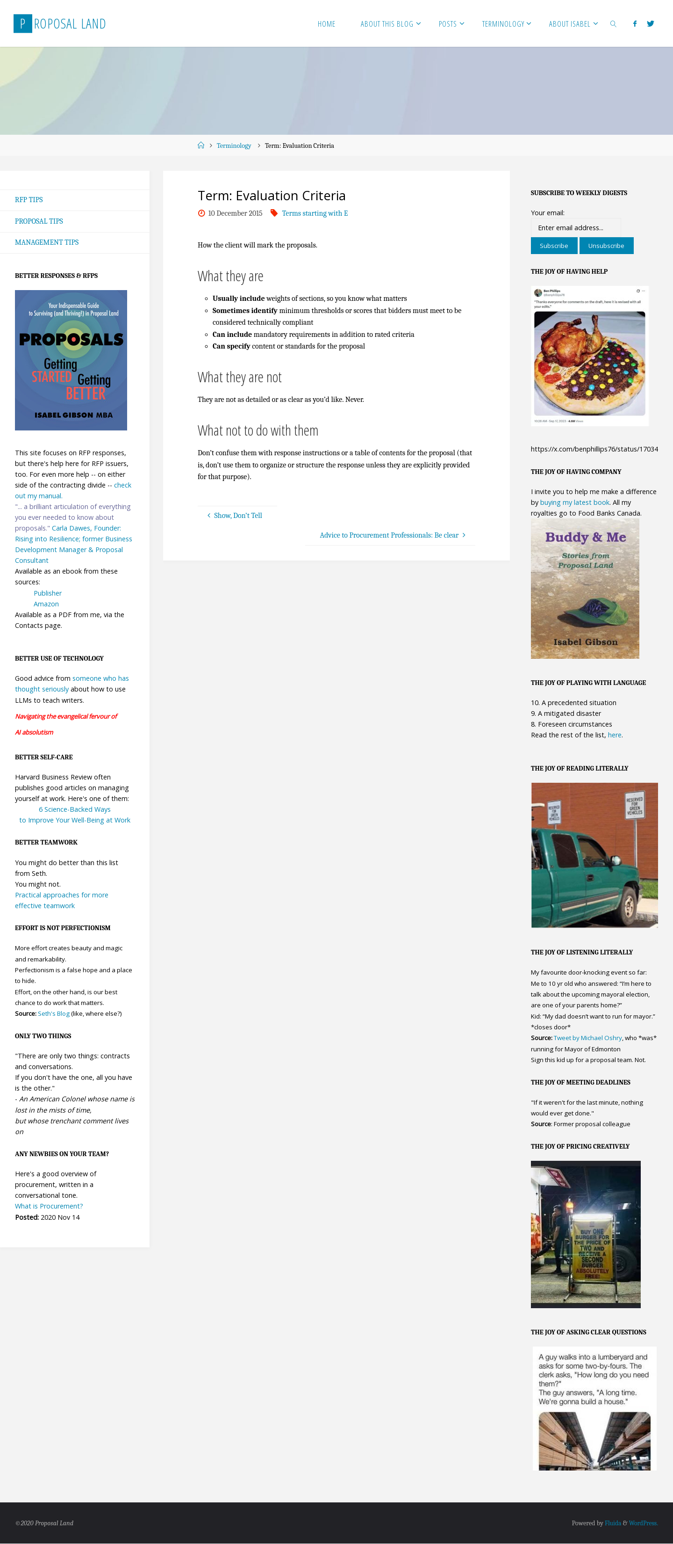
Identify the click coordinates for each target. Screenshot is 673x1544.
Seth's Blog (54, 1014)
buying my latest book (574, 502)
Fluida (610, 1524)
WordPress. (642, 1524)
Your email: (548, 212)
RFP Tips (29, 200)
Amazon (46, 604)
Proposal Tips (39, 221)
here (615, 734)
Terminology (234, 146)
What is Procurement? (49, 1206)
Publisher (48, 593)
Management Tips (47, 243)
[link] (613, 23)
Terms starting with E (315, 213)
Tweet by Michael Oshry (588, 1038)
